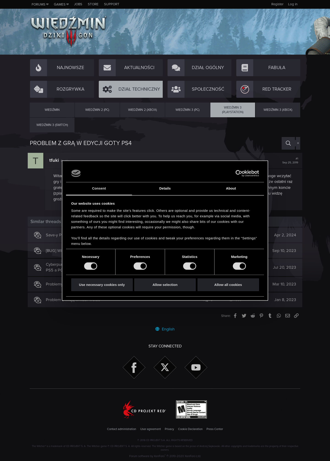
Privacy (169, 429)
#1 (288, 160)
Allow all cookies (228, 285)
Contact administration (121, 429)
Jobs (78, 4)
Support (111, 4)
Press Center (214, 429)
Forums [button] (38, 4)
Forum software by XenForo (165, 456)
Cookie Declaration (190, 429)
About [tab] (231, 188)
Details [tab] (165, 188)
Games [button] (60, 4)
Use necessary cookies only (102, 285)
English (165, 329)
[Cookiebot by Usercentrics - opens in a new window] (239, 173)
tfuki (56, 160)
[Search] (288, 143)
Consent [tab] (99, 188)
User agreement (150, 429)
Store (93, 4)
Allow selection (164, 285)
